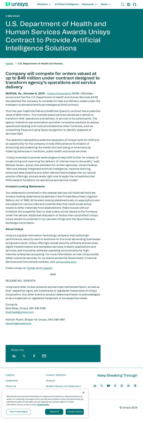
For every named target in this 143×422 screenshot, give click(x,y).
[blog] (128, 385)
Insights (10, 375)
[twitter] (24, 356)
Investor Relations (56, 375)
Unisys (9, 64)
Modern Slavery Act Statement (63, 386)
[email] (44, 356)
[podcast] (135, 385)
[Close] (83, 393)
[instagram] (122, 385)
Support (50, 381)
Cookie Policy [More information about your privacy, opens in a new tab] (43, 405)
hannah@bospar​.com (19, 323)
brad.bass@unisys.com (20, 312)
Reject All (54, 412)
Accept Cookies (74, 412)
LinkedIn (46, 268)
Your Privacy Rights (19, 412)
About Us (11, 386)
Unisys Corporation (59, 93)
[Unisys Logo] (17, 4)
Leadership (12, 381)
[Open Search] (123, 4)
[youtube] (108, 385)
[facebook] (34, 356)
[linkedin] (14, 356)
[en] (128, 4)
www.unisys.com (66, 262)
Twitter (31, 268)
